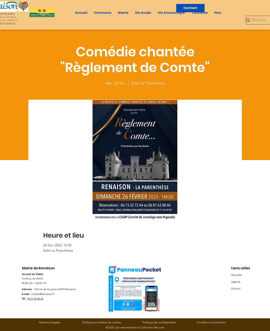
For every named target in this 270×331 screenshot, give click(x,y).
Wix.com (159, 327)
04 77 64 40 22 (35, 298)
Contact (235, 288)
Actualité (236, 275)
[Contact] (190, 8)
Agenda (235, 281)
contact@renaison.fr (43, 294)
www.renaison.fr (129, 327)
